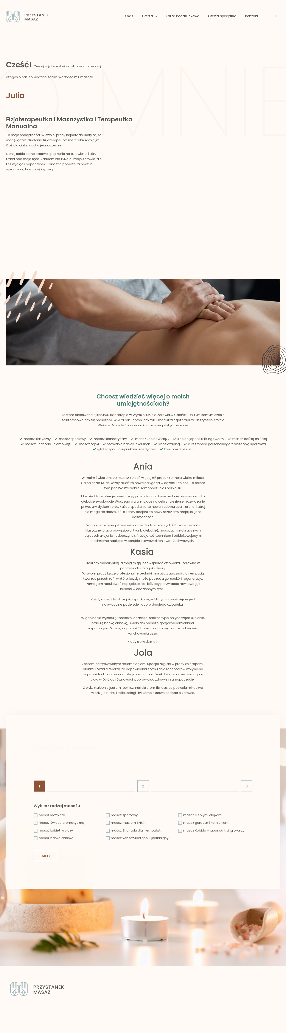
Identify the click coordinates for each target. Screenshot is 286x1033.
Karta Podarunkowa (182, 7)
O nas (128, 7)
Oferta (149, 7)
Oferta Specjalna (222, 7)
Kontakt (251, 7)
